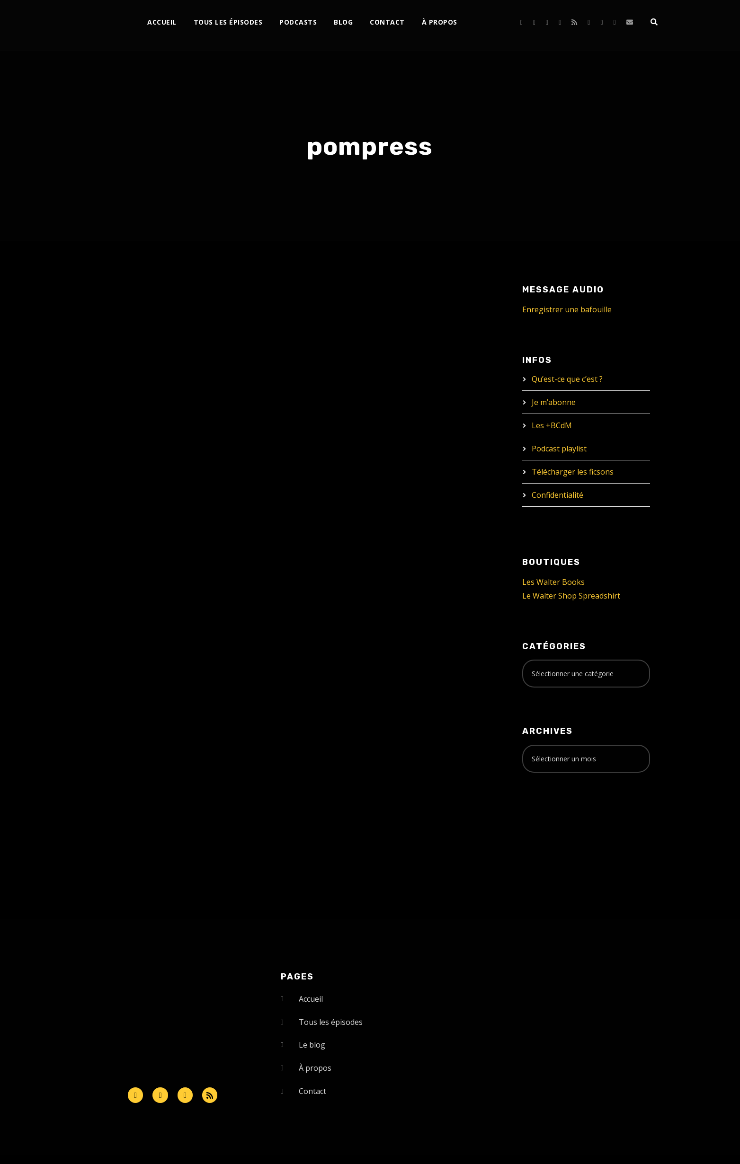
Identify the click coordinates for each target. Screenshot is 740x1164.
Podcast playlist (559, 448)
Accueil (162, 22)
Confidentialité (557, 495)
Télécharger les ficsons (573, 472)
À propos (439, 22)
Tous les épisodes (228, 22)
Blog (343, 22)
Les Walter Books (553, 582)
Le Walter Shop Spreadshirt (571, 596)
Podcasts (298, 22)
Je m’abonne (554, 402)
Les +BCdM (552, 425)
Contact (387, 22)
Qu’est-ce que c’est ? (567, 379)
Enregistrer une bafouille (567, 309)
